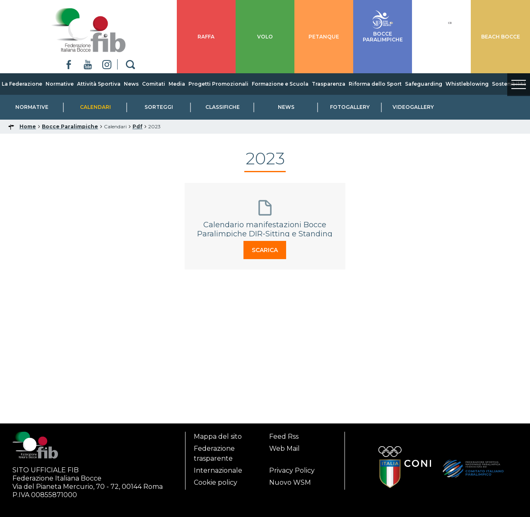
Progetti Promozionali (218, 84)
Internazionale (218, 470)
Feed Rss (284, 436)
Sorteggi (159, 107)
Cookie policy (215, 482)
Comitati (153, 84)
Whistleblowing (467, 84)
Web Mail (284, 448)
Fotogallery (350, 107)
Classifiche (222, 107)
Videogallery (413, 107)
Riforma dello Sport (375, 84)
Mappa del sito (218, 436)
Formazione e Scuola (280, 84)
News (131, 84)
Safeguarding (423, 84)
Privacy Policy (292, 470)
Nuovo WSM (290, 482)
